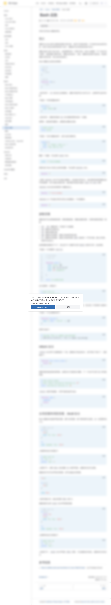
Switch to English (42, 307)
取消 (68, 307)
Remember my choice (41, 303)
